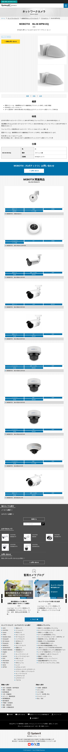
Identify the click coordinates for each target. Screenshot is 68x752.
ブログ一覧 (34, 619)
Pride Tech (5, 662)
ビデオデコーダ (20, 675)
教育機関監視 (6, 698)
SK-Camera (6, 641)
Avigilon (5, 652)
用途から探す (40, 684)
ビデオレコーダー (21, 667)
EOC (4, 658)
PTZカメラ (19, 632)
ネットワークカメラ (7, 625)
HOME (10, 714)
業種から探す (5, 684)
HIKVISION (6, 660)
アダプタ (18, 680)
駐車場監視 (6, 692)
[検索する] (43, 524)
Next (66, 598)
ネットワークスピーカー (22, 656)
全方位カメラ (19, 641)
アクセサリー (19, 652)
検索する (34, 519)
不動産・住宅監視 (8, 702)
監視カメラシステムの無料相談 (38, 714)
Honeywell (5, 639)
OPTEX (5, 667)
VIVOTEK (5, 630)
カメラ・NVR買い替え (43, 694)
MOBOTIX (5, 645)
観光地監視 (6, 700)
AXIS (4, 628)
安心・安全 (40, 698)
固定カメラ (19, 628)
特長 (34, 96)
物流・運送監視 (7, 705)
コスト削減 (40, 692)
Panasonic (5, 643)
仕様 (40, 96)
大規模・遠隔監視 (42, 687)
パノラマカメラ (20, 639)
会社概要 (34, 718)
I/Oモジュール (20, 662)
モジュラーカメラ (21, 645)
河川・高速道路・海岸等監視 (11, 687)
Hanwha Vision (7, 637)
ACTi (4, 654)
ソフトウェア (19, 660)
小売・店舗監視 (7, 694)
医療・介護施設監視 (8, 707)
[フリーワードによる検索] (32, 524)
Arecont (5, 656)
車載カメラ (19, 643)
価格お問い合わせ (11, 41)
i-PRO (4, 634)
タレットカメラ (20, 634)
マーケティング (41, 696)
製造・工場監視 (7, 690)
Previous (1, 598)
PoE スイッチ (19, 658)
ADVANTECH (6, 647)
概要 (27, 96)
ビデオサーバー (20, 678)
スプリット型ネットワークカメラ (25, 671)
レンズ (18, 665)
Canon (4, 632)
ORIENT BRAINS (7, 649)
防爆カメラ (19, 647)
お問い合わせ (34, 170)
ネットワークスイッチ (22, 654)
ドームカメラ (19, 630)
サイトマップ (56, 714)
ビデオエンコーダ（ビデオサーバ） (26, 669)
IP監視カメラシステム (43, 625)
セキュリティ (41, 690)
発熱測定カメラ (20, 649)
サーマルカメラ (20, 637)
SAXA (4, 665)
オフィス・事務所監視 (9, 696)
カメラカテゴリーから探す (22, 625)
